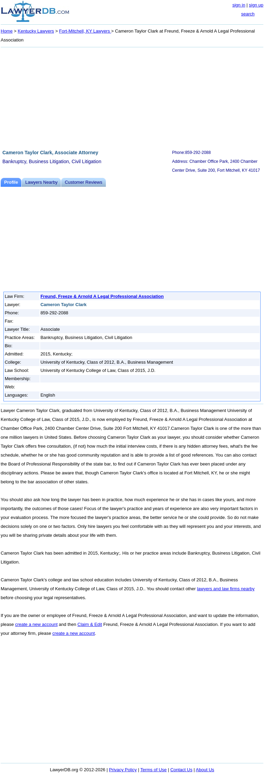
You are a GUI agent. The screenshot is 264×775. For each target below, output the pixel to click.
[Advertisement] (132, 97)
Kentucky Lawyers (36, 31)
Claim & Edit (89, 624)
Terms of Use (153, 769)
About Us (205, 769)
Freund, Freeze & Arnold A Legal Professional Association (102, 296)
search (247, 13)
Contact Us (181, 769)
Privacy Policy (123, 769)
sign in (238, 5)
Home (7, 31)
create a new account (36, 624)
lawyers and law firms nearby (226, 588)
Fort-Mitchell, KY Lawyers (85, 31)
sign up (256, 5)
